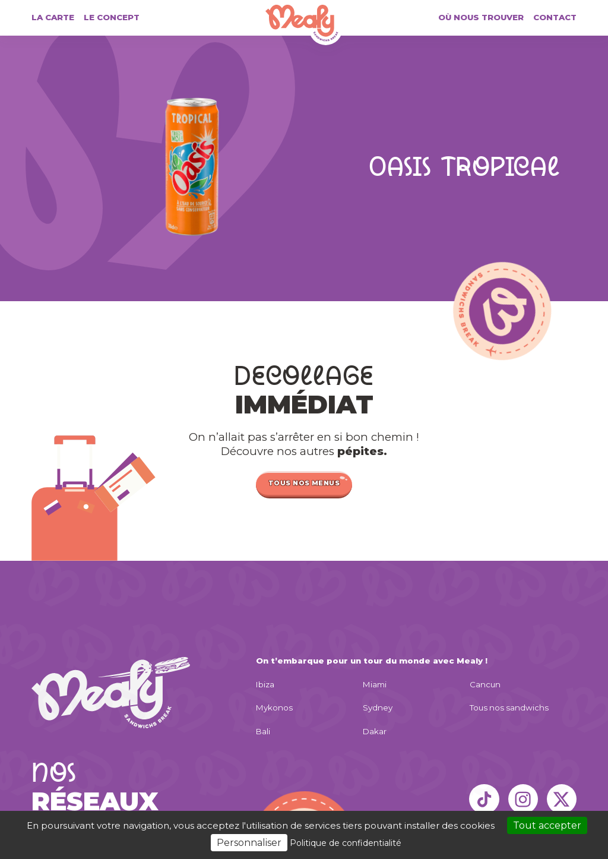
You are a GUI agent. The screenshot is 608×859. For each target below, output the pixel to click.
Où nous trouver (481, 17)
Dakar (375, 731)
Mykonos (274, 708)
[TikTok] (484, 799)
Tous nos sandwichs (509, 708)
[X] (562, 799)
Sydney (377, 708)
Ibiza (265, 685)
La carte (52, 17)
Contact (555, 17)
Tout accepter (547, 825)
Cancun (485, 685)
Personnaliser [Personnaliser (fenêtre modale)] (249, 842)
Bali (263, 731)
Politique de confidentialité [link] (345, 843)
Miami (375, 685)
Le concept (112, 17)
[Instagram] (523, 799)
